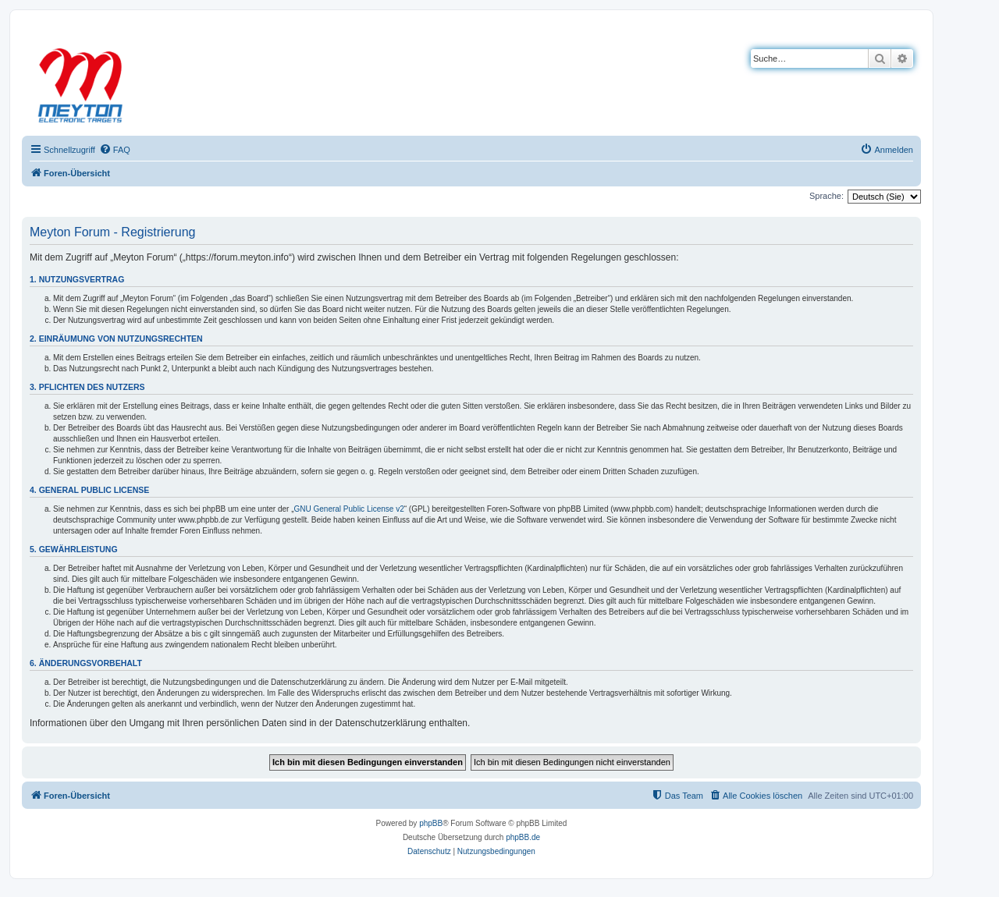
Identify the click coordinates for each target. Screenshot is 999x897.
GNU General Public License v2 (349, 509)
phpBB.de (523, 837)
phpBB (431, 823)
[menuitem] (114, 149)
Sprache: (826, 195)
